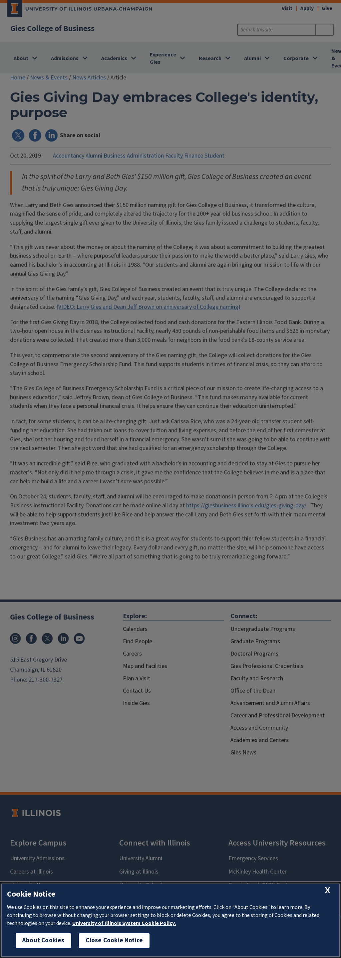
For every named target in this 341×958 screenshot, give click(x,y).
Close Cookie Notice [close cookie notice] (114, 940)
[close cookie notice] (327, 890)
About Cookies (43, 940)
